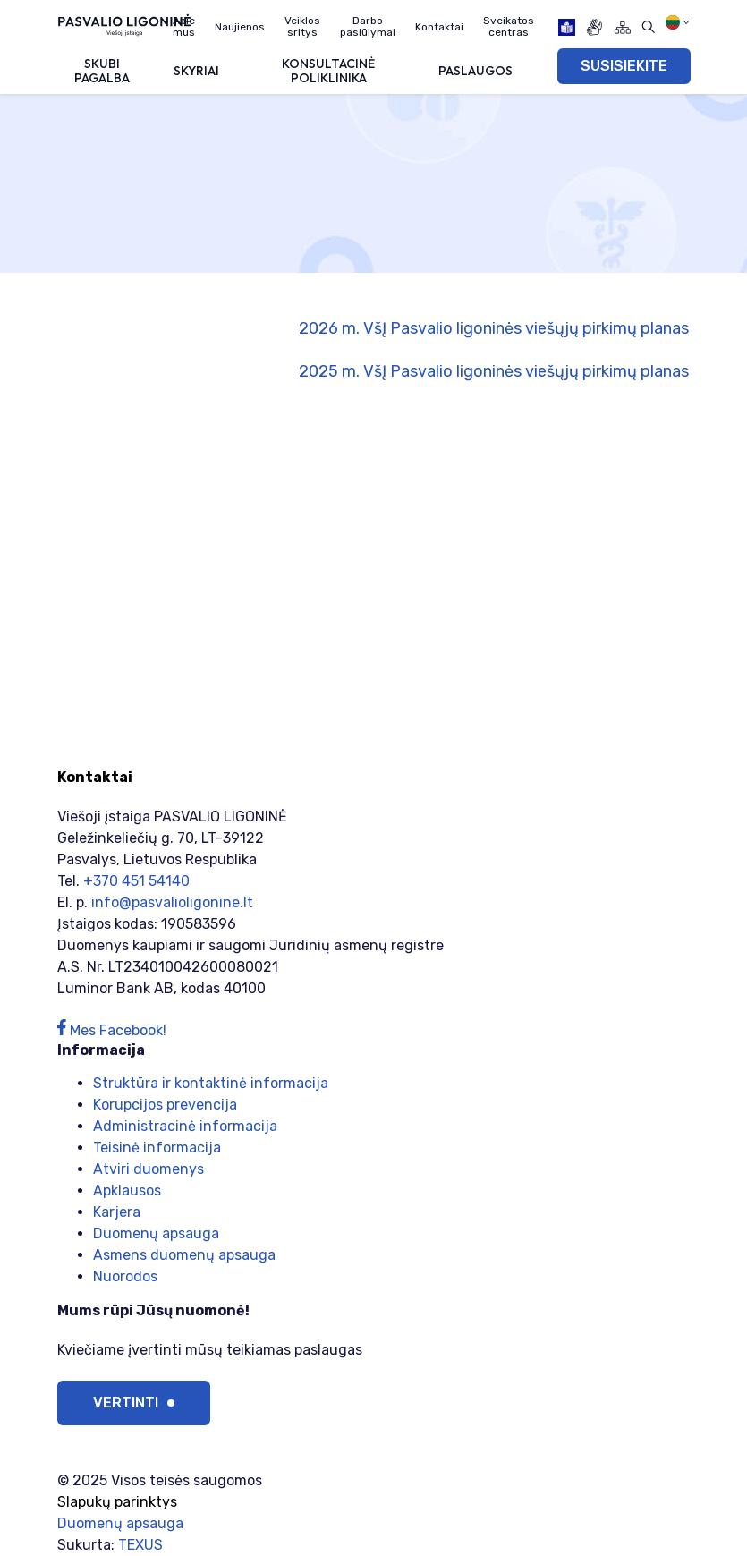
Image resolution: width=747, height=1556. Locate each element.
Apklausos (127, 1190)
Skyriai (196, 71)
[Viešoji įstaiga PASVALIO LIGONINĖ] (124, 24)
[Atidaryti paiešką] (648, 27)
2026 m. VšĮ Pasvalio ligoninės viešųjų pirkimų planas (494, 328)
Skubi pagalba (102, 70)
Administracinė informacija (185, 1126)
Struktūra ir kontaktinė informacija (210, 1083)
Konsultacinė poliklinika (328, 70)
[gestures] (594, 27)
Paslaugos (475, 71)
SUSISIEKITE (624, 65)
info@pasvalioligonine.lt (172, 902)
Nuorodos (125, 1276)
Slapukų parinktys (117, 1501)
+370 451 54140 (136, 880)
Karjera (116, 1211)
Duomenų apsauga (156, 1233)
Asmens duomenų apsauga (184, 1254)
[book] (566, 27)
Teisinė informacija (157, 1147)
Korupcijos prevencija (165, 1104)
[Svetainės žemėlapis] (622, 27)
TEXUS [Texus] (140, 1544)
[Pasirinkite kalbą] (678, 22)
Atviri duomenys (148, 1169)
